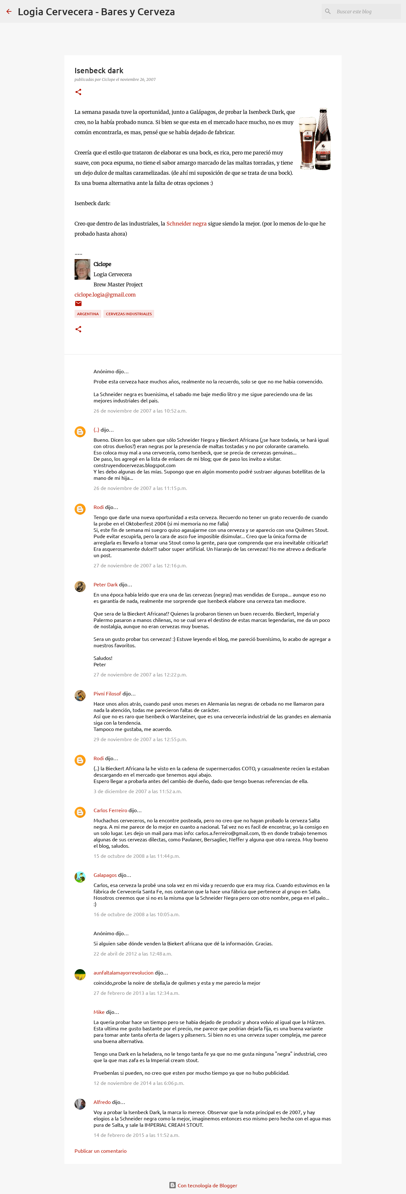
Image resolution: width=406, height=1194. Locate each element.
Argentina (88, 313)
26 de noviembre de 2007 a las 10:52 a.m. (140, 410)
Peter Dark (106, 584)
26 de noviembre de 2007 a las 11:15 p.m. (140, 488)
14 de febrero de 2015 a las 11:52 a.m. (137, 1135)
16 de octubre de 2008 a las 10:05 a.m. (137, 914)
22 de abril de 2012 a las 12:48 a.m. (133, 953)
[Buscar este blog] (367, 11)
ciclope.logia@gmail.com (105, 294)
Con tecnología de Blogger (203, 1185)
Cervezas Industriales (129, 313)
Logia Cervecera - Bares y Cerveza (96, 11)
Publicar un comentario (101, 1150)
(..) (96, 429)
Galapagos (105, 874)
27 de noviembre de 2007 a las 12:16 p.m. (140, 565)
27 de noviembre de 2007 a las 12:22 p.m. (140, 674)
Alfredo (102, 1102)
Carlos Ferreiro (110, 810)
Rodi (99, 507)
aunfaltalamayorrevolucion (124, 972)
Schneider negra (187, 223)
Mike (99, 1011)
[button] (78, 92)
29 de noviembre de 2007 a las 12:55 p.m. (140, 739)
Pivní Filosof (107, 693)
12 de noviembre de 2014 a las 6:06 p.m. (139, 1083)
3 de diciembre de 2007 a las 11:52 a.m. (138, 791)
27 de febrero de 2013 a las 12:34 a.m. (137, 992)
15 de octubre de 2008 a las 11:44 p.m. (137, 855)
